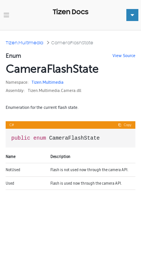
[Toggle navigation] (6, 15)
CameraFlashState (72, 42)
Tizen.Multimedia (24, 42)
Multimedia (53, 82)
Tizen (36, 82)
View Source (123, 56)
